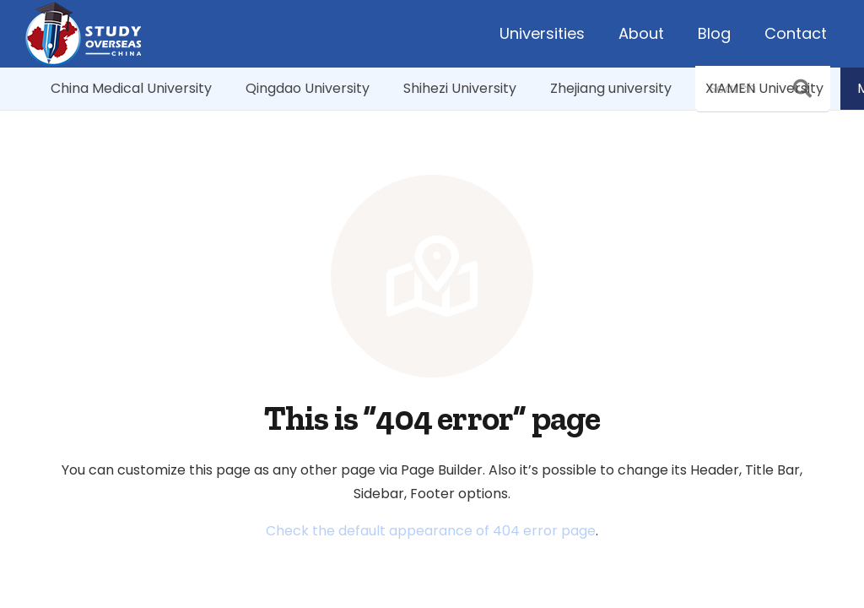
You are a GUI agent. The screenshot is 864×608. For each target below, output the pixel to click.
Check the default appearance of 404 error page (431, 530)
